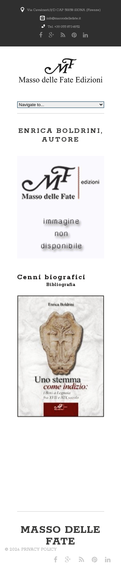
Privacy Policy (23, 549)
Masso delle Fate (60, 536)
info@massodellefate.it (63, 18)
